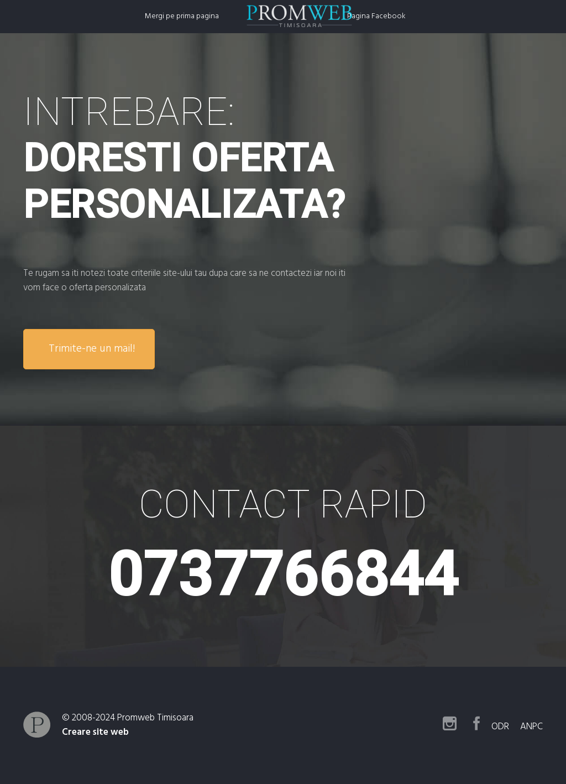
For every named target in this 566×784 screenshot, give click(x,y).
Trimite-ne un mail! (92, 349)
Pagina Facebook (376, 16)
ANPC (531, 726)
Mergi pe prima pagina (182, 16)
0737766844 (283, 574)
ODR (504, 726)
